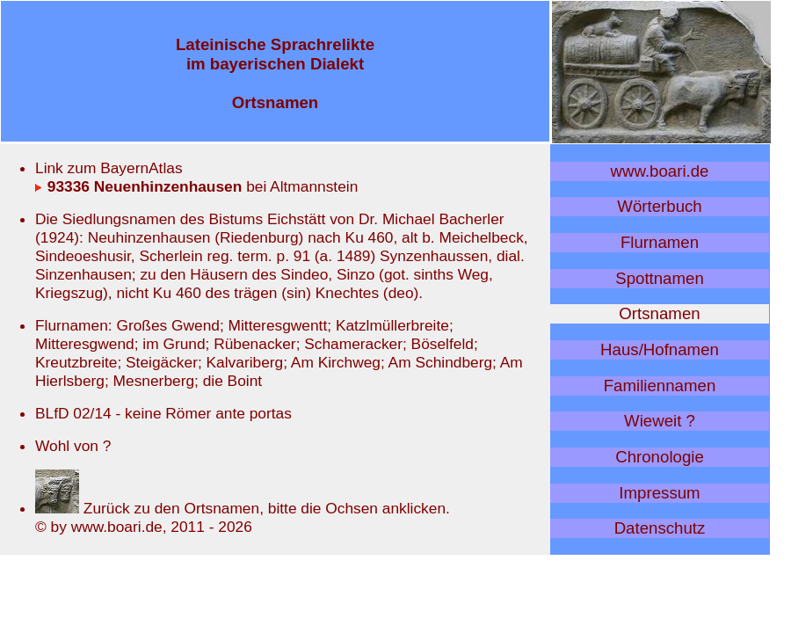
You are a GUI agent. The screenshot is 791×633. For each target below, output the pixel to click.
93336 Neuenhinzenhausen (138, 186)
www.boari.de (660, 171)
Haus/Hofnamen (659, 349)
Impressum (659, 493)
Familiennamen (660, 385)
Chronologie (659, 456)
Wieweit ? (659, 420)
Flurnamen (659, 242)
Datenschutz (660, 528)
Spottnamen (659, 278)
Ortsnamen (659, 313)
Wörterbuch (659, 206)
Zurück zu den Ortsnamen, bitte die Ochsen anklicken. (242, 508)
